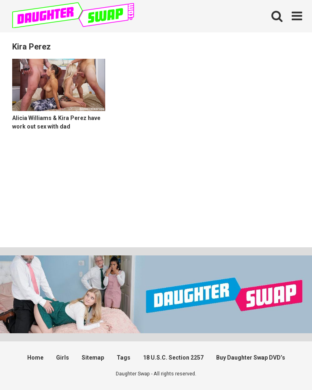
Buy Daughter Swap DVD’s (250, 357)
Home (35, 357)
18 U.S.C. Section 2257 (173, 357)
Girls (62, 357)
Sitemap (93, 357)
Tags (123, 357)
